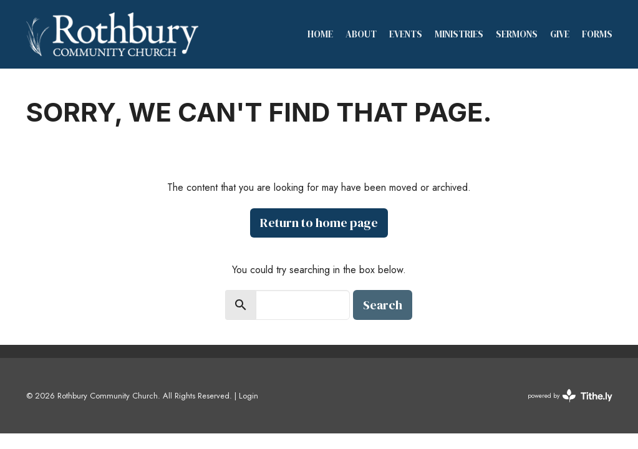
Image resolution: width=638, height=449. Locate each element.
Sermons (517, 34)
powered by (570, 395)
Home (320, 34)
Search (382, 305)
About (361, 34)
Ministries (459, 34)
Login (248, 396)
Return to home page (319, 222)
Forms (597, 34)
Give (559, 34)
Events (405, 34)
